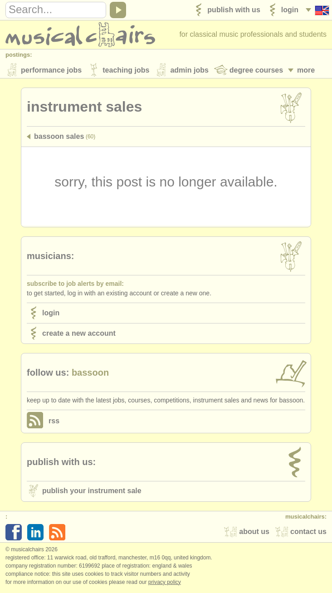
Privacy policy (164, 583)
